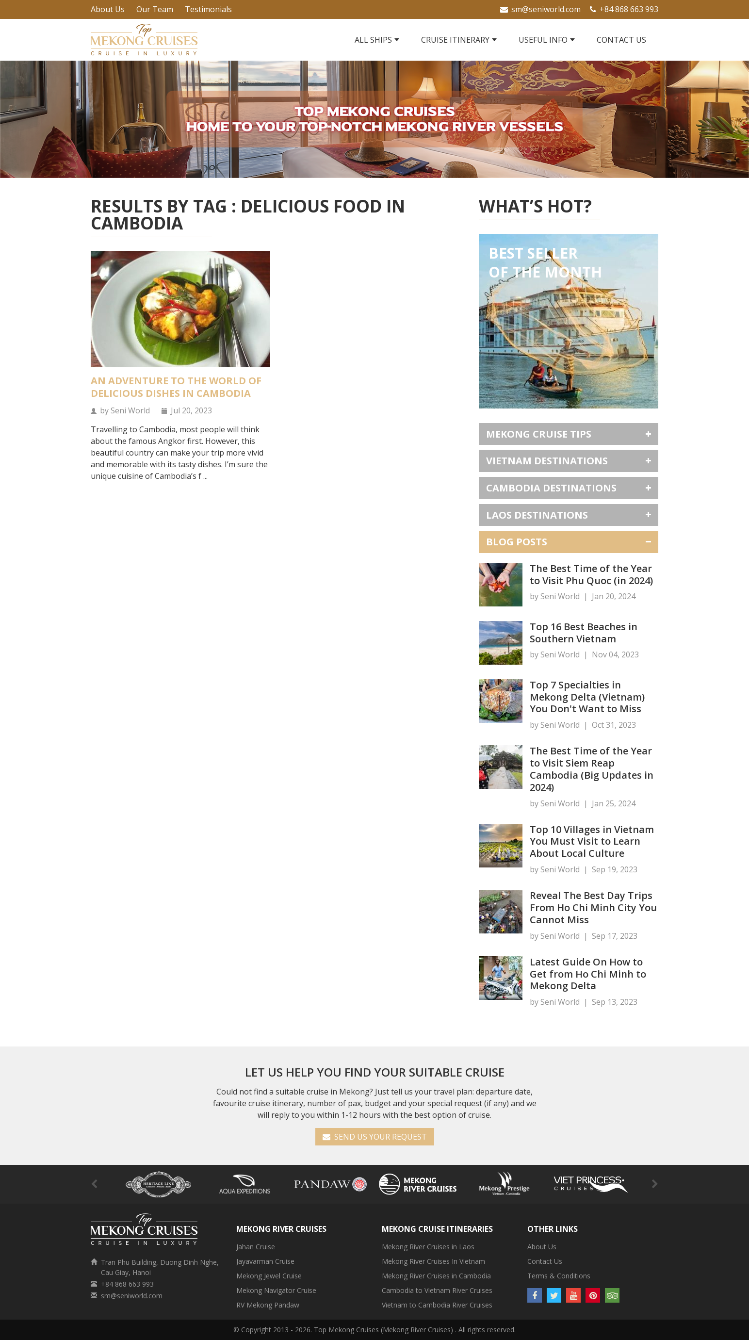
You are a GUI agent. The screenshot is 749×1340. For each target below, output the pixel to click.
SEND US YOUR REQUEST (375, 1136)
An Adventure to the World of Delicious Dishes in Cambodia (176, 387)
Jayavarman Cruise (265, 1261)
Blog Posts (516, 541)
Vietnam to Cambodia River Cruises (437, 1304)
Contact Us (621, 39)
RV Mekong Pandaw (267, 1304)
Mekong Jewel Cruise (269, 1275)
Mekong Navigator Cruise (276, 1290)
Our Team (154, 9)
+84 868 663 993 (624, 9)
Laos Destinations (537, 515)
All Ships (373, 39)
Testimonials (208, 9)
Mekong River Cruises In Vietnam (433, 1261)
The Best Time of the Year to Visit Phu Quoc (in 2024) (591, 574)
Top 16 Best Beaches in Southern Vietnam (583, 632)
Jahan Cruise (255, 1246)
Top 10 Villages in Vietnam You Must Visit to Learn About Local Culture (592, 841)
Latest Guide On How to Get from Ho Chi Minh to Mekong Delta (588, 974)
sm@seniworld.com (540, 9)
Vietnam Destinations (547, 460)
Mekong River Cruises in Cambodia (436, 1275)
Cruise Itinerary (455, 39)
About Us (108, 9)
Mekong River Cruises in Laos (428, 1246)
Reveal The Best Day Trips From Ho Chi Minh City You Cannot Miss (593, 907)
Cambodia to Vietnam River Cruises (437, 1290)
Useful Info (543, 39)
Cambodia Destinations (551, 487)
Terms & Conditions (558, 1275)
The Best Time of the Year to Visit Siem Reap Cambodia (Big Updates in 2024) (591, 769)
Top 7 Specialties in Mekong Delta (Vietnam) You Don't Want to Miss (587, 697)
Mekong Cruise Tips (538, 434)
